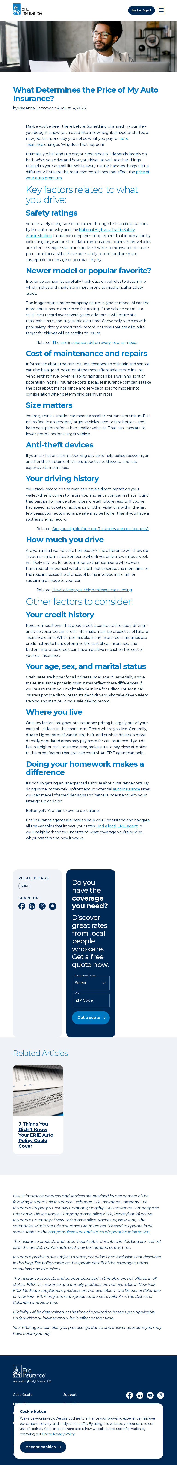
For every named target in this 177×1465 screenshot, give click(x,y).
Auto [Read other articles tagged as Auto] (24, 886)
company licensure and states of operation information (99, 1232)
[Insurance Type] (91, 983)
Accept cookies (41, 1447)
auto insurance (126, 789)
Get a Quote (22, 1395)
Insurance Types (85, 975)
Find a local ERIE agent (117, 826)
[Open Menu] (161, 10)
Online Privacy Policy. (58, 1434)
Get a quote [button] (89, 1017)
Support (70, 1395)
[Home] (29, 9)
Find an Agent (141, 10)
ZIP (77, 993)
